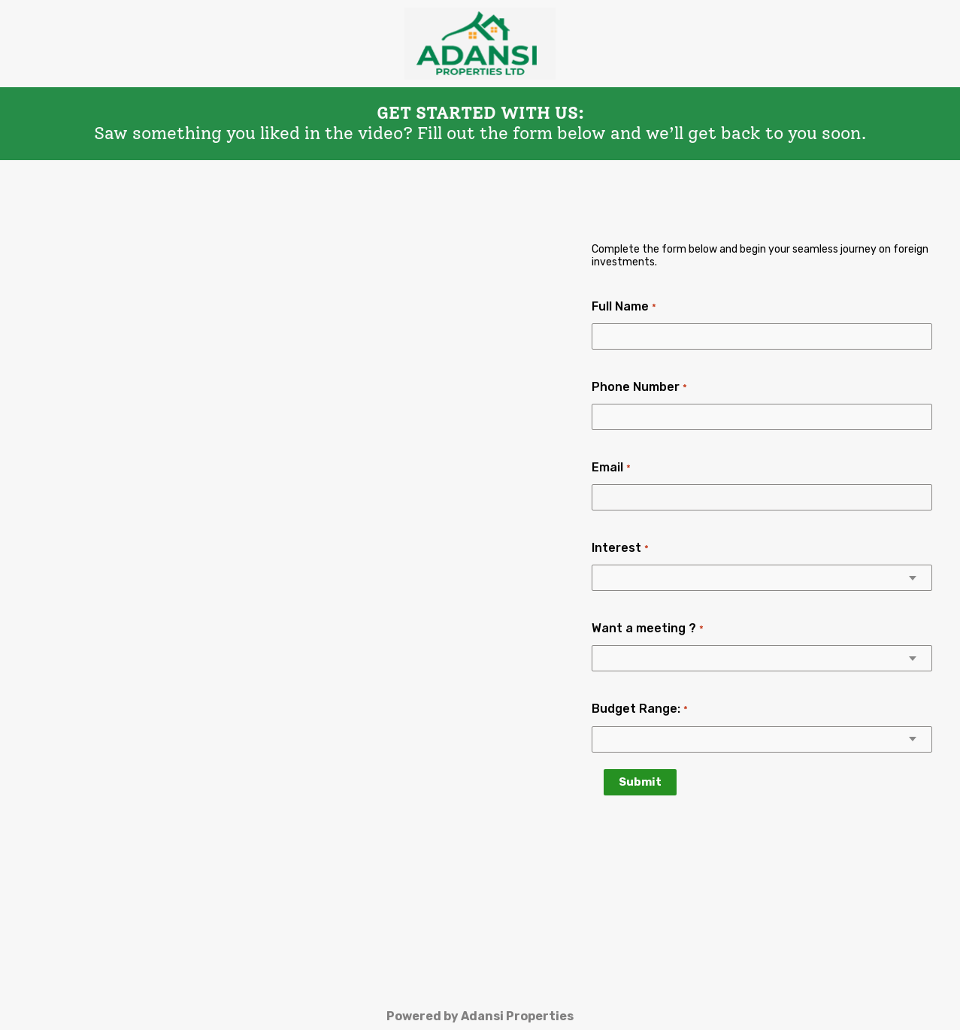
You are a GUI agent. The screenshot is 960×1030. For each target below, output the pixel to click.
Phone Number (639, 387)
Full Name (624, 306)
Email (611, 467)
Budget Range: (639, 708)
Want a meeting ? (647, 628)
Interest (620, 548)
